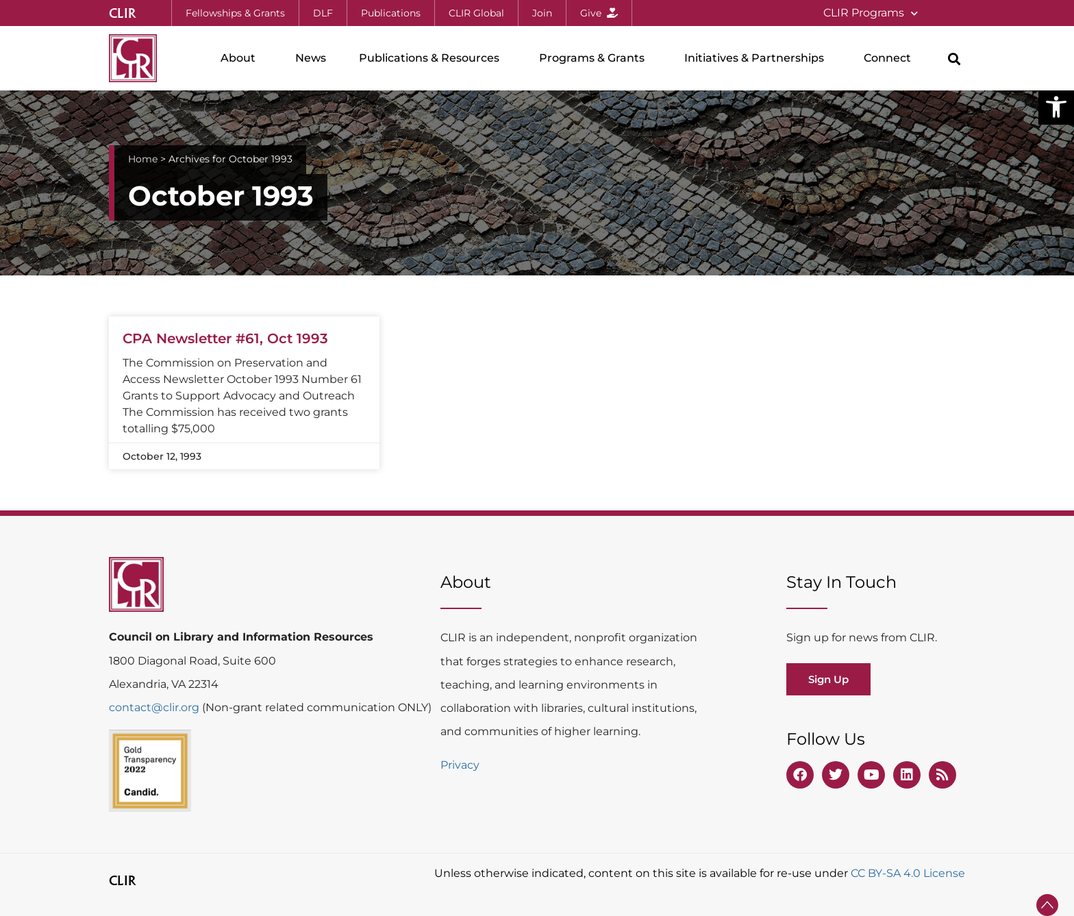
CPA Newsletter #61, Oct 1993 (225, 338)
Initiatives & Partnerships (757, 58)
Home (143, 159)
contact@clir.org (155, 707)
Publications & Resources (432, 58)
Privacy (459, 764)
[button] (1056, 107)
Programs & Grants (595, 58)
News (310, 57)
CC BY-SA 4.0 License (908, 873)
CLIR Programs (870, 13)
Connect (891, 58)
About (241, 58)
